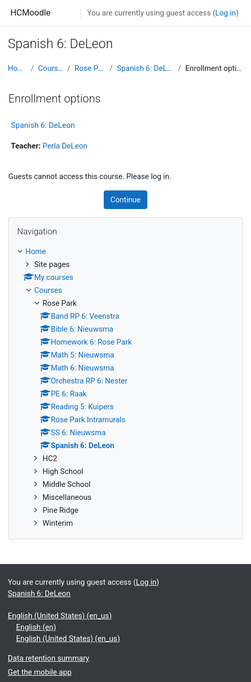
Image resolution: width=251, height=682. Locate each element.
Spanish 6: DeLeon (145, 68)
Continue (125, 199)
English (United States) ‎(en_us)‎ (59, 615)
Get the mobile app (40, 672)
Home (17, 68)
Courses (50, 68)
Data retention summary (48, 658)
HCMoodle (30, 13)
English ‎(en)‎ (36, 627)
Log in (225, 13)
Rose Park (90, 68)
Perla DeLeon (65, 146)
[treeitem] (125, 387)
